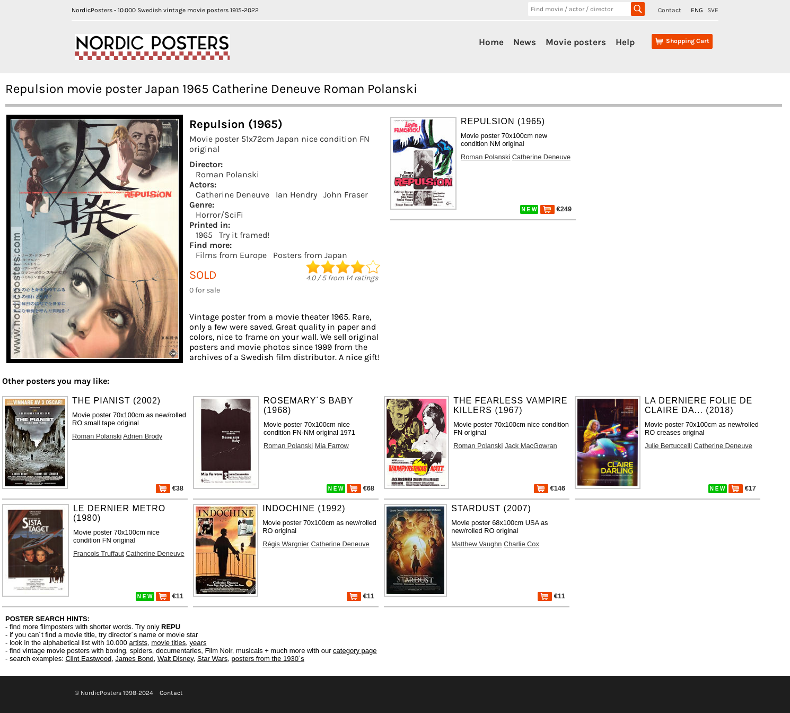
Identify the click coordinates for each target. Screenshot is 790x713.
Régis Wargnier (285, 544)
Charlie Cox (521, 544)
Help (625, 42)
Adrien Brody (142, 436)
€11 (169, 596)
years (198, 643)
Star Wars (212, 659)
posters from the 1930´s (268, 659)
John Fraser (345, 195)
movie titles (168, 643)
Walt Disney (175, 659)
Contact (669, 10)
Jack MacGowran (531, 446)
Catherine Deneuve (232, 195)
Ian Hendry (296, 195)
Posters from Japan (310, 255)
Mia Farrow (332, 446)
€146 (549, 488)
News (524, 42)
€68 (360, 488)
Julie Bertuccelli (668, 446)
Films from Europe (231, 255)
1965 (204, 235)
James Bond (134, 659)
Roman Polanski (227, 174)
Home (491, 42)
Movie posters (576, 42)
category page (354, 651)
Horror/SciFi (219, 215)
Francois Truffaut (98, 553)
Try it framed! (244, 235)
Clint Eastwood (88, 659)
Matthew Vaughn (476, 544)
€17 (742, 488)
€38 (169, 488)
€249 (556, 209)
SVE (712, 10)
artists (138, 643)
